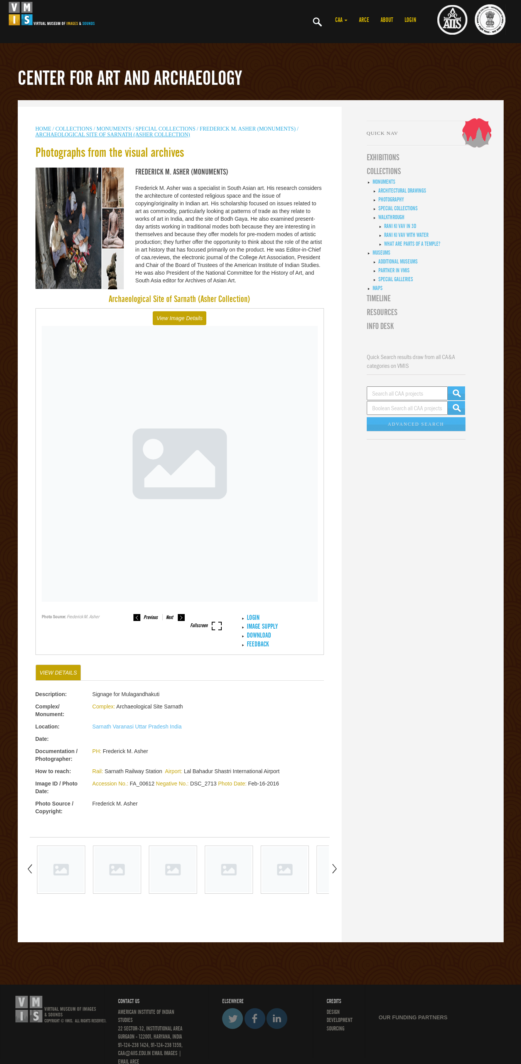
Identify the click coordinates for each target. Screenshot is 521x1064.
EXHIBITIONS (383, 158)
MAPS (378, 288)
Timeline (379, 299)
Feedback (258, 644)
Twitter (232, 1018)
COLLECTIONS (75, 129)
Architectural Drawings (402, 190)
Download (259, 635)
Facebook (254, 1018)
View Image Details (180, 318)
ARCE (364, 20)
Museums (381, 252)
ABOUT (387, 20)
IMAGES (170, 1053)
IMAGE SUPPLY (262, 627)
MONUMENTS (113, 129)
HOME (43, 129)
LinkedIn (276, 1018)
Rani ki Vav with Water (406, 235)
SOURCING (335, 1028)
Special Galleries (395, 279)
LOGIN (410, 20)
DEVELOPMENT (339, 1020)
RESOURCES (382, 312)
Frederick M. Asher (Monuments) (248, 129)
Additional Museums (398, 261)
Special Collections (165, 129)
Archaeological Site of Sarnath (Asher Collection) (112, 135)
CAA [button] (341, 20)
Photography (391, 199)
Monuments (384, 181)
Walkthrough (391, 217)
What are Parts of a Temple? (412, 243)
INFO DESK (380, 326)
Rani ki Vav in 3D (400, 226)
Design (333, 1012)
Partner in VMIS (394, 270)
